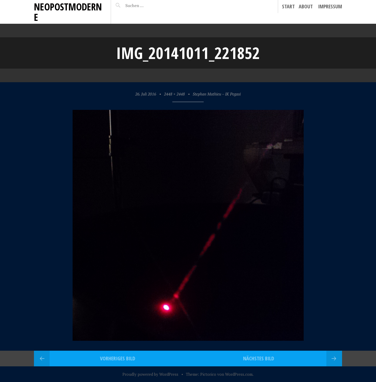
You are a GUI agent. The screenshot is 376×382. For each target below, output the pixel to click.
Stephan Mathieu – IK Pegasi (217, 94)
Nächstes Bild (258, 358)
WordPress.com (238, 374)
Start (288, 6)
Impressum (330, 6)
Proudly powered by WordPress (150, 374)
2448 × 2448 (174, 94)
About (306, 6)
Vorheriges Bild (117, 358)
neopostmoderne (68, 12)
